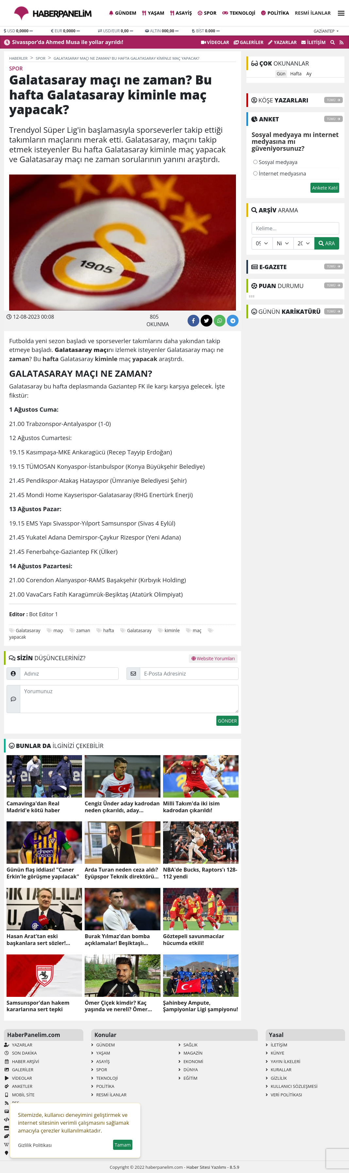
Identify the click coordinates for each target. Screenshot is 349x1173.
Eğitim (187, 1078)
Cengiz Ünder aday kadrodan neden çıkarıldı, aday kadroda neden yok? (122, 807)
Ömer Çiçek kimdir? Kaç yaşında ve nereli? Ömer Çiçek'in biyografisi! (116, 1006)
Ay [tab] (309, 73)
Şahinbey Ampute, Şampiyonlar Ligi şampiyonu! (200, 1006)
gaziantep (325, 31)
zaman (83, 630)
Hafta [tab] (296, 73)
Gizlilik (276, 1078)
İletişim (313, 42)
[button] (339, 12)
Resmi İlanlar (313, 13)
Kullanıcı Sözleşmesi (292, 1086)
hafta (108, 630)
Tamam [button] (123, 1145)
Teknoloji (238, 13)
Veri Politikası (284, 1095)
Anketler (18, 1086)
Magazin (190, 1053)
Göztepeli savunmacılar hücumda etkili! (193, 940)
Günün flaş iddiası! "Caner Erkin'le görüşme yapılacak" (43, 873)
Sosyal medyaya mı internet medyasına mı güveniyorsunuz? (295, 142)
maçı (58, 630)
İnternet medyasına (279, 173)
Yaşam (153, 13)
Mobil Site (19, 1095)
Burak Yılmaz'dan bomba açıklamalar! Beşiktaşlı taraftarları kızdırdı (117, 940)
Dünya (188, 1070)
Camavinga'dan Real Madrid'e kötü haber (33, 807)
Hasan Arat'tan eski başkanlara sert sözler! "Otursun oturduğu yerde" (41, 940)
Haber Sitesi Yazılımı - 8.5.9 (212, 1167)
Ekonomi (190, 1061)
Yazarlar (282, 42)
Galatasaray (28, 630)
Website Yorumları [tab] (213, 658)
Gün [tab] (281, 73)
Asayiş (181, 13)
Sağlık (188, 1045)
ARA (327, 243)
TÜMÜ (333, 100)
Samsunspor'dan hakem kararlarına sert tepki (38, 1006)
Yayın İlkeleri (283, 1061)
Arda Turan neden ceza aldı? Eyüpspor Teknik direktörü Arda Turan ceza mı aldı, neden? (121, 873)
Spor (207, 13)
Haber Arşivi (21, 1061)
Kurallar (278, 1070)
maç (197, 630)
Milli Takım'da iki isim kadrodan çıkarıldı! (191, 807)
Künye (275, 1053)
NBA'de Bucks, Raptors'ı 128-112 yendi (200, 873)
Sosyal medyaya (275, 162)
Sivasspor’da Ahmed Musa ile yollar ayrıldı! (67, 42)
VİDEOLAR (215, 42)
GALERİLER (248, 42)
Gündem (122, 13)
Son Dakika (20, 1053)
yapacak (17, 637)
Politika (275, 13)
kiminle (172, 630)
